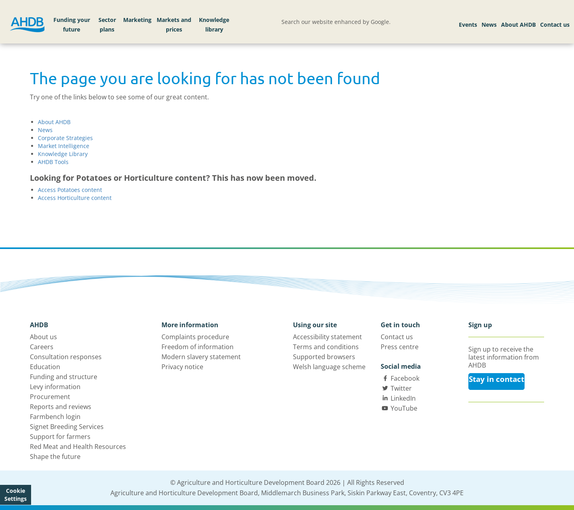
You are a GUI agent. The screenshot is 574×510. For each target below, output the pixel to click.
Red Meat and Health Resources (78, 446)
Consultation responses (66, 356)
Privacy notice (182, 366)
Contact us (555, 24)
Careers (41, 346)
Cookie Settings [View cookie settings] (15, 494)
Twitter (401, 388)
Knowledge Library (63, 154)
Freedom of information (197, 346)
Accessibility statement (327, 336)
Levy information (55, 386)
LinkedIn (403, 398)
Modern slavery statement (201, 356)
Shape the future (55, 456)
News (489, 24)
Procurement (50, 396)
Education (45, 366)
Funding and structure (63, 376)
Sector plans (107, 24)
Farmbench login (55, 416)
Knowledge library (214, 24)
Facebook (405, 378)
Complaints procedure (195, 336)
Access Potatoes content (70, 190)
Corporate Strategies (65, 138)
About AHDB (518, 24)
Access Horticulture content (75, 198)
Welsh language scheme (329, 366)
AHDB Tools (53, 162)
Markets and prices (174, 24)
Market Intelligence (63, 146)
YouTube (404, 408)
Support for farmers (60, 436)
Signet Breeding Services (67, 426)
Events (468, 24)
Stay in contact (496, 379)
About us (43, 336)
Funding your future (71, 24)
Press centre (400, 346)
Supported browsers (324, 356)
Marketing (137, 20)
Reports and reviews (60, 406)
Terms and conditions (326, 346)
